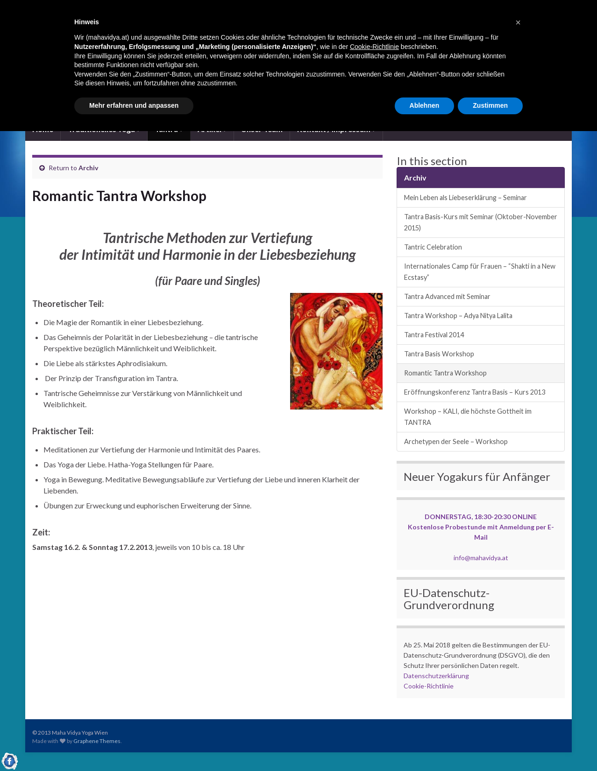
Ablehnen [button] (425, 105)
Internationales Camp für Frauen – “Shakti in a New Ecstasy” (479, 271)
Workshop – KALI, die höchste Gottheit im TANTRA (468, 416)
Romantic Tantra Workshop (445, 373)
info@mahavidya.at (481, 558)
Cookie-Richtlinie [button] (374, 46)
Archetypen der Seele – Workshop (456, 441)
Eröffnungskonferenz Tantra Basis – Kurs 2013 (474, 392)
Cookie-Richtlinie (429, 686)
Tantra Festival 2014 (434, 335)
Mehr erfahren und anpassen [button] (133, 105)
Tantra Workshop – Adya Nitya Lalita (458, 316)
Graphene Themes (97, 740)
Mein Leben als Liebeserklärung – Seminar (465, 197)
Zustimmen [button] (490, 105)
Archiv (88, 168)
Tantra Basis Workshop (439, 354)
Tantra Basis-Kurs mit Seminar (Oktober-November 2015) (480, 222)
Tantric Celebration (433, 247)
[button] (518, 22)
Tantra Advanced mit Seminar (447, 296)
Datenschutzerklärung (436, 676)
